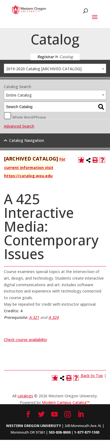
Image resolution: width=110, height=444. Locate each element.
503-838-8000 (60, 432)
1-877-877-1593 (86, 432)
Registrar (45, 56)
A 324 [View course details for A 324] (53, 317)
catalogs (25, 395)
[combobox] (55, 68)
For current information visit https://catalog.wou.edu (34, 167)
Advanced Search (19, 126)
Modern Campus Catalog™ (66, 402)
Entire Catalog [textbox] (19, 95)
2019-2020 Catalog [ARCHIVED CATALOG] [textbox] (44, 68)
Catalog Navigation (26, 140)
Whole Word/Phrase (29, 117)
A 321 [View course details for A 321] (34, 317)
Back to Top (92, 375)
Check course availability (25, 339)
